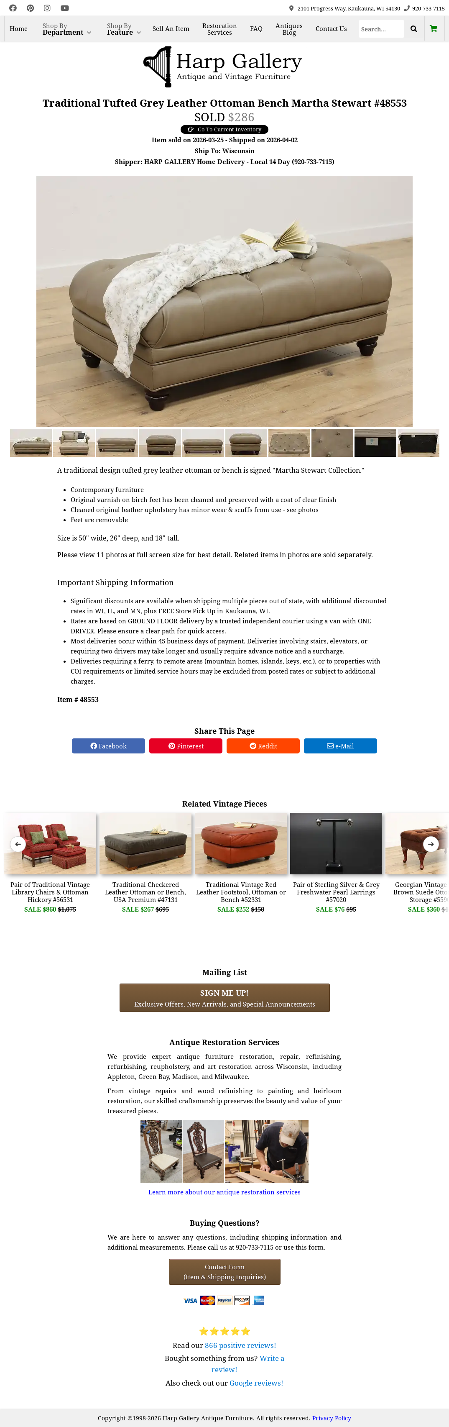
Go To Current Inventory (224, 129)
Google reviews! (256, 1383)
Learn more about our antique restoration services (224, 1192)
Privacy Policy (331, 1418)
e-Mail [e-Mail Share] (340, 746)
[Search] (381, 29)
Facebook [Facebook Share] (108, 746)
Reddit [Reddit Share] (263, 746)
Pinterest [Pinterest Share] (186, 746)
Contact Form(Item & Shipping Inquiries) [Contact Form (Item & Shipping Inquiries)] (225, 1272)
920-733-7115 (428, 8)
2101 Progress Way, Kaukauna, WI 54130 (349, 8)
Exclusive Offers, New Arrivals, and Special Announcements (224, 997)
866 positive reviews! (240, 1345)
